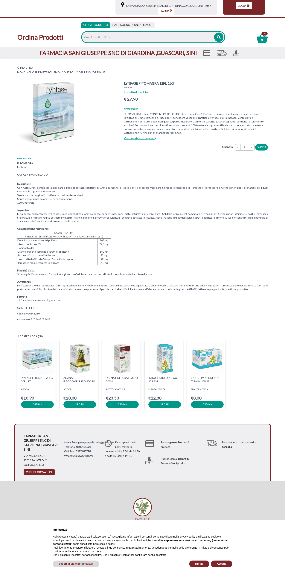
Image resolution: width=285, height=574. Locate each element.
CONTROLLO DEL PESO (76, 72)
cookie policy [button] (106, 543)
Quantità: (228, 146)
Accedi (243, 5)
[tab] (132, 25)
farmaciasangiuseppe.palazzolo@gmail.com (89, 442)
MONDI (21, 72)
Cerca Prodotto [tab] (95, 24)
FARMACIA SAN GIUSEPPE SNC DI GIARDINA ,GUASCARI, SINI (164, 5)
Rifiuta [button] (199, 563)
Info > (207, 5)
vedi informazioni (39, 472)
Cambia (166, 10)
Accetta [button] (221, 563)
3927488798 (83, 451)
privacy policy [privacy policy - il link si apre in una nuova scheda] (187, 536)
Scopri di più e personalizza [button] (76, 563)
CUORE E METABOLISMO (44, 72)
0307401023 (83, 446)
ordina (261, 147)
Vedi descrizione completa (140, 138)
